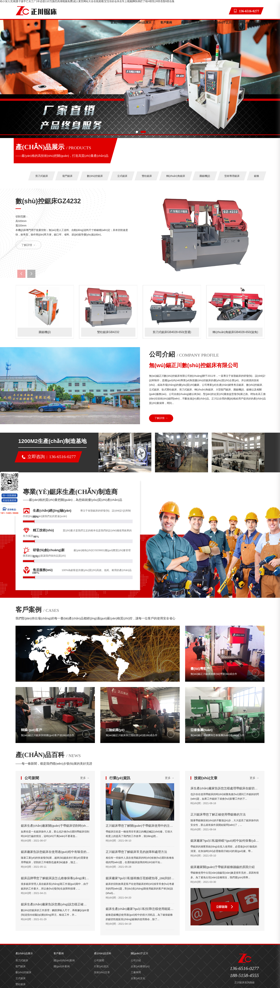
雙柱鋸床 (147, 175)
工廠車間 (136, 972)
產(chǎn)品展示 (141, 22)
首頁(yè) (116, 22)
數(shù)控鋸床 (95, 175)
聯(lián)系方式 (250, 22)
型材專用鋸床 (232, 175)
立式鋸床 (122, 175)
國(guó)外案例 (62, 966)
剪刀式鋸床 (41, 175)
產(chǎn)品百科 (191, 22)
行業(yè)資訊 (101, 966)
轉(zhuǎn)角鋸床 (175, 175)
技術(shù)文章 (102, 972)
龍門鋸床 (67, 175)
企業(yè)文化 (138, 978)
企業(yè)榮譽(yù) (140, 966)
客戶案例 (166, 22)
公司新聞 (99, 960)
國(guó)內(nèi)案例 (64, 960)
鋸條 (256, 175)
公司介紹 (136, 960)
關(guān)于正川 (221, 22)
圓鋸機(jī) (205, 175)
